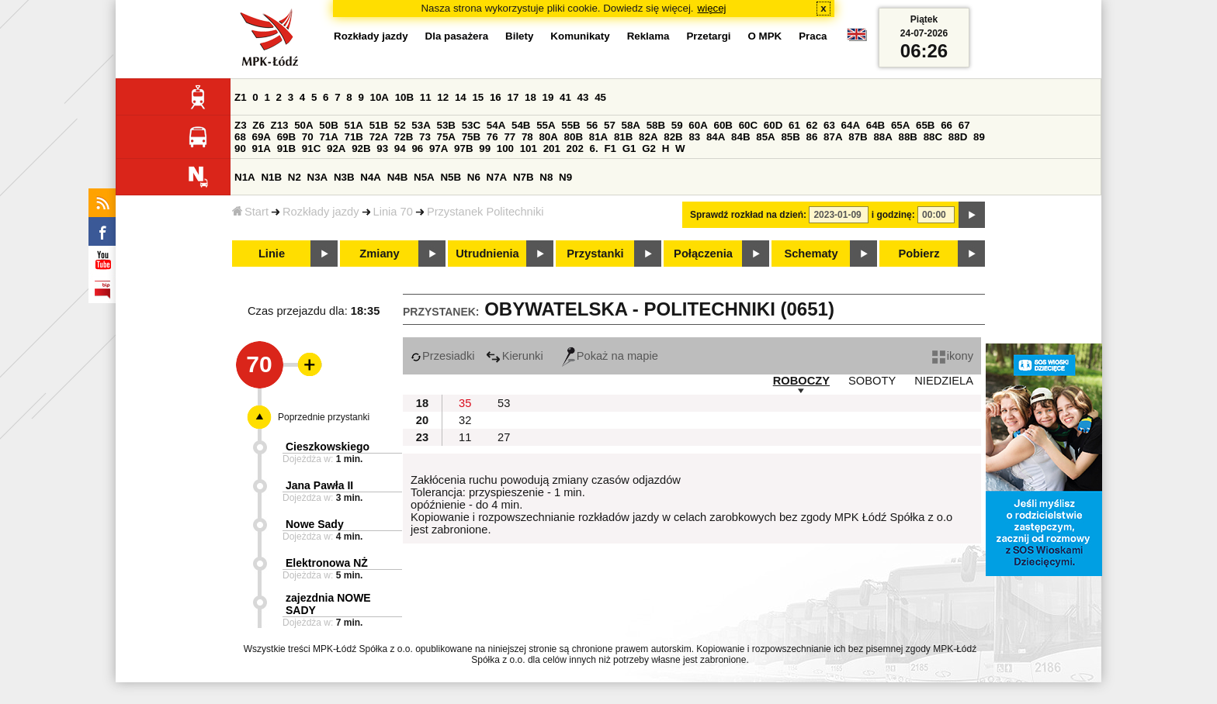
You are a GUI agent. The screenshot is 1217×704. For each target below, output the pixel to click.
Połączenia (703, 253)
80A (548, 137)
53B (446, 125)
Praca (813, 36)
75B (471, 137)
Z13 (280, 125)
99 (485, 148)
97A (438, 148)
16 (495, 97)
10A (379, 97)
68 (240, 137)
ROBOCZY (801, 380)
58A (631, 125)
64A (850, 125)
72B (403, 137)
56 (592, 125)
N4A (370, 177)
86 (812, 137)
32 (465, 420)
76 (492, 137)
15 (478, 97)
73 (425, 137)
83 (694, 137)
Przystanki (595, 253)
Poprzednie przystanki (323, 417)
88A (882, 137)
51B (378, 125)
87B (857, 137)
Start (250, 211)
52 (400, 125)
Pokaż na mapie (610, 356)
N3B (344, 177)
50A (303, 125)
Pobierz (919, 253)
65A (900, 125)
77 (509, 137)
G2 (649, 148)
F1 (610, 148)
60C (748, 125)
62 (812, 125)
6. (594, 148)
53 (504, 403)
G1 (629, 148)
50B (328, 125)
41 (565, 97)
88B (908, 137)
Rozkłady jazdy (321, 211)
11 (426, 97)
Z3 (240, 125)
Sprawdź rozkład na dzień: (748, 214)
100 (505, 148)
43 (583, 97)
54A (496, 125)
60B (723, 125)
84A (715, 137)
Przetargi (708, 36)
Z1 (240, 97)
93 (382, 148)
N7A (497, 177)
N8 (546, 177)
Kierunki (514, 356)
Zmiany (379, 253)
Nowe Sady (315, 524)
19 (548, 97)
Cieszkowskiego (327, 446)
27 (504, 437)
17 (512, 97)
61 (794, 125)
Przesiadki (443, 356)
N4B (397, 177)
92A (336, 148)
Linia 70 (393, 211)
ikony (952, 356)
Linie (271, 253)
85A (765, 137)
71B (354, 137)
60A (697, 125)
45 (600, 97)
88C (933, 137)
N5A (424, 177)
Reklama (648, 36)
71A (328, 137)
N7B (523, 177)
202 (575, 148)
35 (465, 403)
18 (530, 97)
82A (648, 137)
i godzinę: (893, 214)
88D (957, 137)
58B (656, 125)
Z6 (258, 125)
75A (446, 137)
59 (677, 125)
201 (551, 148)
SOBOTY (872, 380)
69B (286, 137)
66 (946, 125)
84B (740, 137)
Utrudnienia (487, 253)
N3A (317, 177)
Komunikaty (579, 36)
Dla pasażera (457, 36)
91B (286, 148)
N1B (271, 177)
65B (925, 125)
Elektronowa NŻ (327, 563)
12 (443, 97)
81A (598, 137)
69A (261, 137)
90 (240, 148)
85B (790, 137)
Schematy (810, 253)
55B (570, 125)
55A (545, 125)
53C (471, 125)
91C (311, 148)
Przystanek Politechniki (485, 211)
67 (964, 125)
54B (520, 125)
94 (400, 148)
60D (773, 125)
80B (573, 137)
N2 (294, 177)
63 (829, 125)
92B (361, 148)
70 (308, 137)
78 (527, 137)
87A (832, 137)
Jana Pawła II (319, 485)
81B (623, 137)
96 (417, 148)
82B (673, 137)
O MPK (765, 36)
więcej (712, 8)
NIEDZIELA (943, 380)
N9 (565, 177)
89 (979, 137)
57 (609, 125)
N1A (244, 177)
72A (378, 137)
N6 (473, 177)
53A (420, 125)
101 (528, 148)
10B (404, 97)
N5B (450, 177)
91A (261, 148)
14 (460, 97)
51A (354, 125)
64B (875, 125)
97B (463, 148)
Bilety (519, 36)
